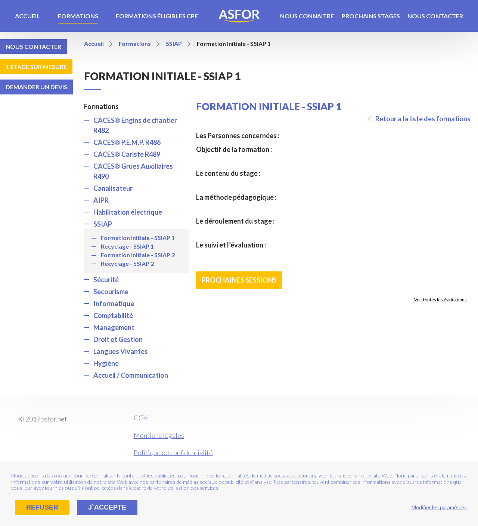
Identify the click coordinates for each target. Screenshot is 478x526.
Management (113, 327)
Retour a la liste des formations (423, 119)
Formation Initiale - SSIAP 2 (138, 254)
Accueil (27, 15)
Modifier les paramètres (439, 507)
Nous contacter (435, 15)
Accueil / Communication (130, 375)
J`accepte (107, 507)
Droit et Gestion (118, 339)
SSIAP (102, 224)
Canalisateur (113, 188)
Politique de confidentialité (173, 452)
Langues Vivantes (120, 351)
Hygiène (106, 363)
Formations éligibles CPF (157, 15)
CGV (141, 418)
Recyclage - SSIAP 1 (127, 246)
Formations (78, 15)
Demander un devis (36, 86)
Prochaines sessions (239, 280)
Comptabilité (113, 315)
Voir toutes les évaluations (440, 299)
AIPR (101, 200)
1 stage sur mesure (36, 66)
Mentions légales (159, 435)
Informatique (113, 303)
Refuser (42, 507)
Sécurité (106, 280)
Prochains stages (371, 15)
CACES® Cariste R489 (126, 154)
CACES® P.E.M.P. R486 (127, 142)
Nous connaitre (307, 15)
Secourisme (110, 291)
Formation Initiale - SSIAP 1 (138, 237)
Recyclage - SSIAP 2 (127, 263)
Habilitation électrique (127, 212)
